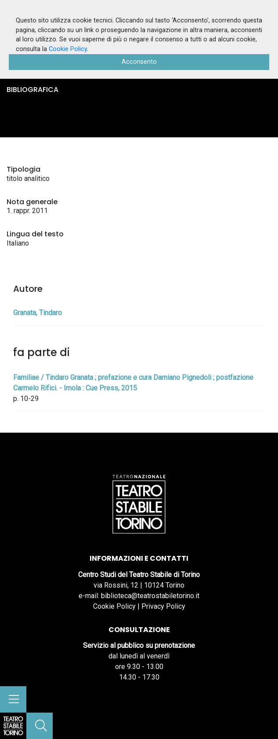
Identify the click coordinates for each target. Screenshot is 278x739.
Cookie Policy (114, 606)
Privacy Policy (163, 606)
